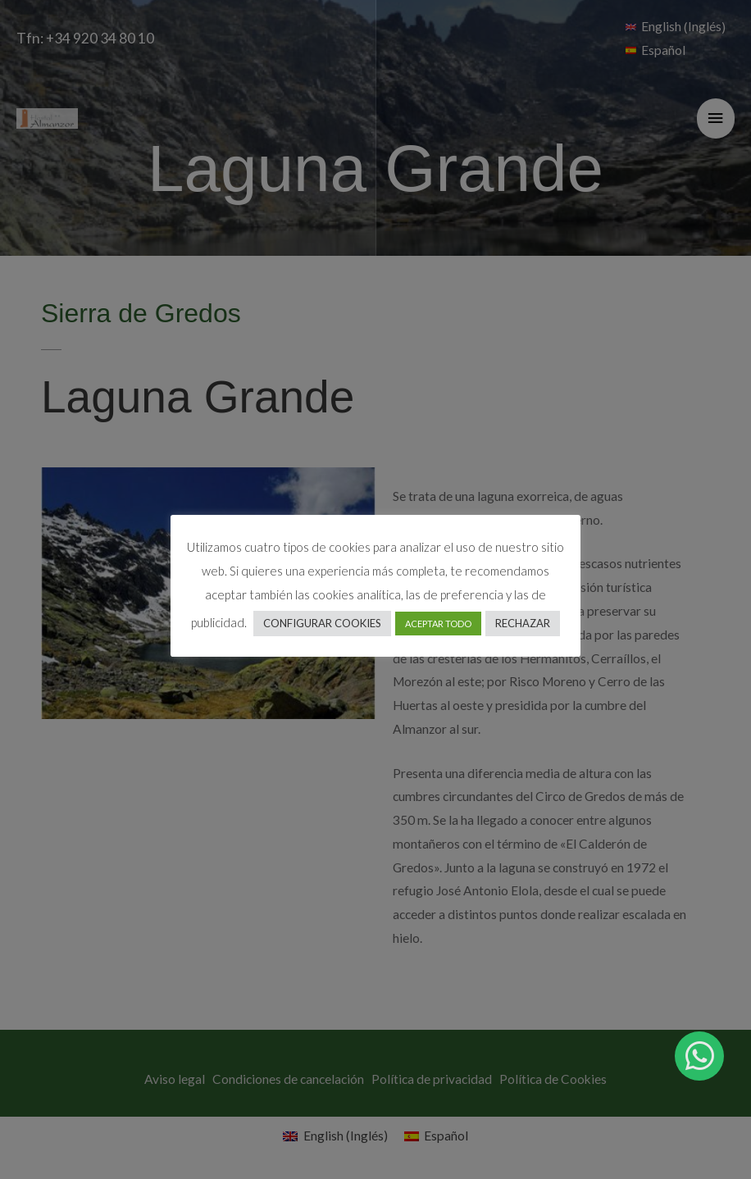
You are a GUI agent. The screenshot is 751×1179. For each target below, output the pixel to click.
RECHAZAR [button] (522, 623)
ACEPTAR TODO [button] (438, 623)
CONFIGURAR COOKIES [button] (322, 623)
